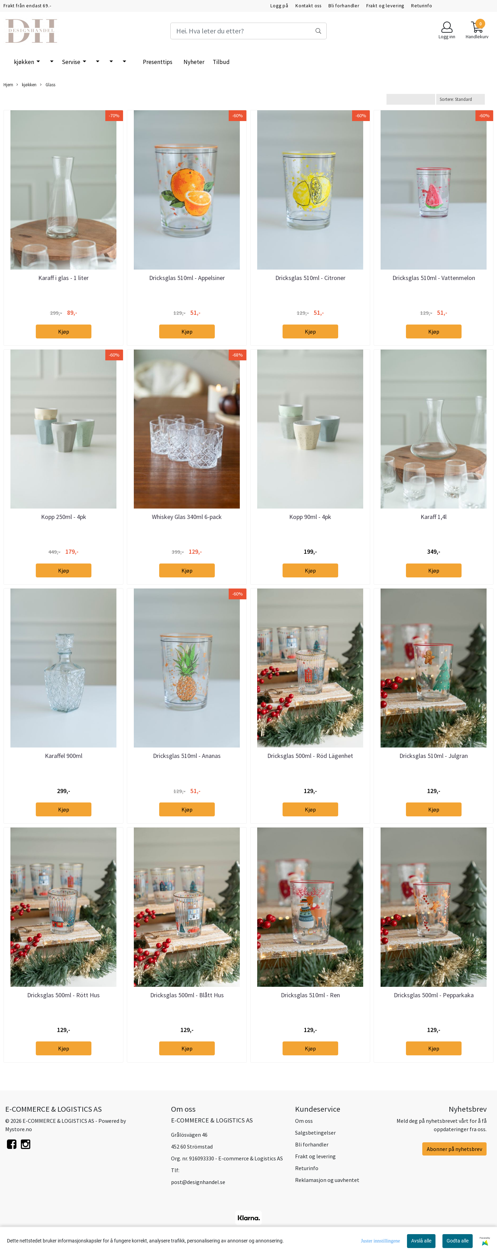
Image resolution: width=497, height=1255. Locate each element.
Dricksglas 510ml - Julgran (433, 756)
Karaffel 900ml (63, 756)
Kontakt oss (308, 6)
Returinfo (421, 6)
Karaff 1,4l (434, 517)
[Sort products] (460, 99)
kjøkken (24, 62)
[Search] (248, 31)
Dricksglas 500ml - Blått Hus (187, 995)
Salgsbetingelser (315, 1132)
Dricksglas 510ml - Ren (310, 995)
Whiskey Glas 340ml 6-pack (187, 517)
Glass (47, 85)
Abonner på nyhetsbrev (454, 1148)
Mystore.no (18, 1129)
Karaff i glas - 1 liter (63, 278)
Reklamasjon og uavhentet (327, 1179)
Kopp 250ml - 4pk (63, 517)
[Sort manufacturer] (410, 99)
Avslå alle (421, 1241)
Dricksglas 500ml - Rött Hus (63, 995)
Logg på (279, 6)
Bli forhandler (343, 6)
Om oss (304, 1120)
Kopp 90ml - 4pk (310, 517)
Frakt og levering (385, 6)
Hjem (8, 84)
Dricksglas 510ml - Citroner (310, 278)
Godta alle (458, 1241)
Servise (71, 62)
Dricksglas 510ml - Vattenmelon (433, 278)
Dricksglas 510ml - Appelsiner (187, 278)
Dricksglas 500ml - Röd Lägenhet (310, 756)
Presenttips (157, 62)
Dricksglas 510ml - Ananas (187, 756)
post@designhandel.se (198, 1181)
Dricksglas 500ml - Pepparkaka (434, 995)
